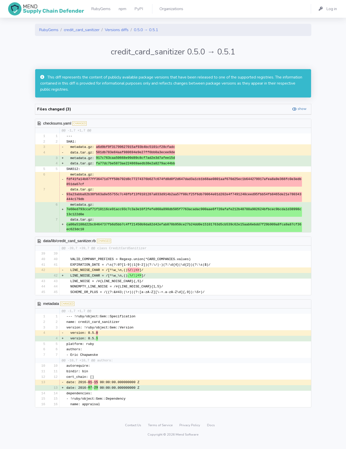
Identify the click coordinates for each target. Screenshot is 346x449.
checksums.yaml (57, 123)
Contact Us (133, 430)
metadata (51, 306)
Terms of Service (160, 430)
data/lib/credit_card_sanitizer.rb (69, 242)
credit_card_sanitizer (81, 30)
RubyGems (48, 30)
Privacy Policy (190, 430)
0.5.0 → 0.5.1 (146, 30)
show (302, 108)
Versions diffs (117, 30)
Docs (211, 430)
